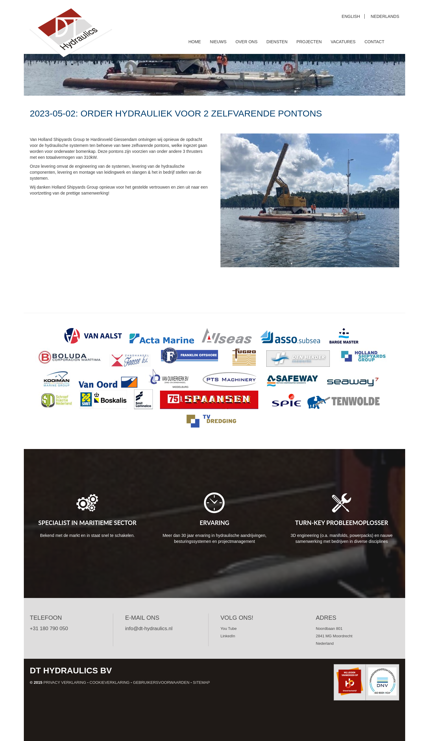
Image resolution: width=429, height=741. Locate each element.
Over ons (246, 41)
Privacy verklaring (64, 682)
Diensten (276, 41)
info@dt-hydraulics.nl (148, 628)
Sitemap (201, 682)
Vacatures (343, 41)
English (351, 16)
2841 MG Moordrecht (334, 636)
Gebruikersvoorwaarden (161, 682)
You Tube (228, 628)
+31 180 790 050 (49, 628)
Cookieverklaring (110, 682)
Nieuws (218, 41)
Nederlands (385, 16)
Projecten (309, 41)
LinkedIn (227, 636)
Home (194, 41)
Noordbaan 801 (329, 628)
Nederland (325, 643)
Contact (374, 41)
